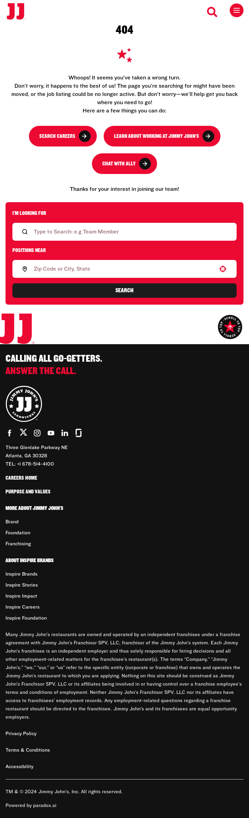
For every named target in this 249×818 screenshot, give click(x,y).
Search (124, 290)
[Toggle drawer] (236, 10)
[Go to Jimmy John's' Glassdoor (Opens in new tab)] (78, 433)
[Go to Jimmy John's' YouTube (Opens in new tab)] (51, 433)
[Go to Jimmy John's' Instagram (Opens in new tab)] (37, 433)
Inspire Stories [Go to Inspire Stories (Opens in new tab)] (22, 585)
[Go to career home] (20, 12)
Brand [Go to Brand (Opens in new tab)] (12, 522)
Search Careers (65, 136)
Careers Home (21, 478)
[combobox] (123, 269)
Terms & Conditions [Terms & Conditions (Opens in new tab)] (28, 750)
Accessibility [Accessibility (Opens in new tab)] (19, 766)
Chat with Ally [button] (126, 164)
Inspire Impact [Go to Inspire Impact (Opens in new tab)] (21, 596)
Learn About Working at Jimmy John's (164, 136)
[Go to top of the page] (230, 327)
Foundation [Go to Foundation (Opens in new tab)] (18, 533)
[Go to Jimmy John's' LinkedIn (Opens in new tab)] (65, 433)
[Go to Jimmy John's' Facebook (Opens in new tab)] (10, 433)
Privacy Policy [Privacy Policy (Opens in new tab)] (21, 733)
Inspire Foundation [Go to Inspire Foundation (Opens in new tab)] (26, 618)
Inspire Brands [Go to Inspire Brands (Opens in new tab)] (22, 574)
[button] (222, 268)
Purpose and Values (28, 491)
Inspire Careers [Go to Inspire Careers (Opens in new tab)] (23, 607)
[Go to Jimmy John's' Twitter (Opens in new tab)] (23, 433)
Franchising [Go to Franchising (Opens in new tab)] (18, 544)
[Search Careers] (212, 12)
